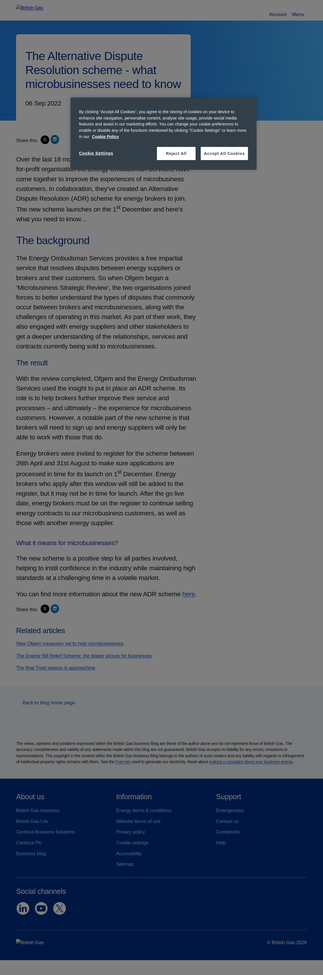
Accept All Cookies (224, 153)
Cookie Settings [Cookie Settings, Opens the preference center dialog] (96, 153)
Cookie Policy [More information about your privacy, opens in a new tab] (105, 136)
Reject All (176, 153)
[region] (163, 133)
